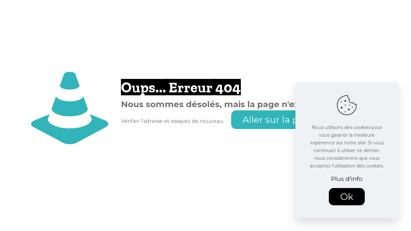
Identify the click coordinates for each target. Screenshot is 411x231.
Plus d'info (347, 179)
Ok (346, 196)
